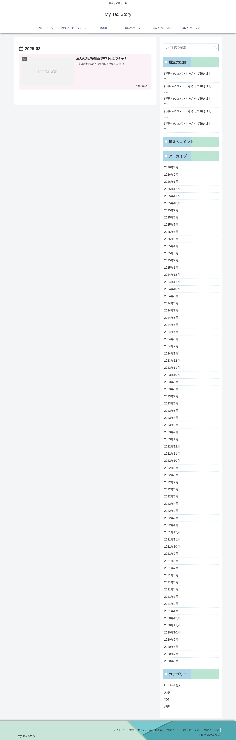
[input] (191, 47)
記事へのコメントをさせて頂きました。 (188, 76)
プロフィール (118, 729)
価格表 (158, 729)
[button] (215, 47)
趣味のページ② (191, 729)
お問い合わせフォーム (140, 729)
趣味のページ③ (211, 729)
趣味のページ (172, 729)
